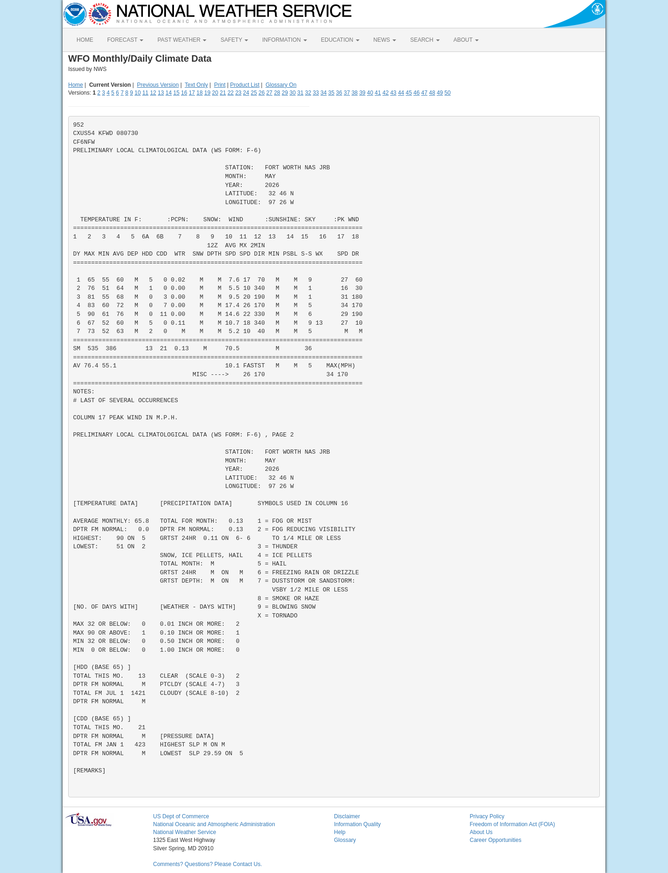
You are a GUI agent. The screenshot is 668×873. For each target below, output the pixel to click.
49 (440, 93)
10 (138, 93)
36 (339, 93)
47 (424, 93)
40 (370, 93)
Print (219, 85)
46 (416, 93)
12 (153, 93)
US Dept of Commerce (181, 816)
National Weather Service (184, 832)
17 (192, 93)
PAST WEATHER (181, 40)
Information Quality (357, 824)
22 (230, 93)
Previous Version (158, 85)
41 (378, 93)
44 (401, 93)
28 (277, 93)
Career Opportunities (495, 840)
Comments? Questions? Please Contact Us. (207, 864)
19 (207, 93)
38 (355, 93)
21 (223, 93)
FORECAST (125, 40)
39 (362, 93)
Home (75, 85)
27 (269, 93)
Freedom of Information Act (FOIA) (512, 824)
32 (308, 93)
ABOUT (466, 40)
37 (347, 93)
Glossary (345, 840)
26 (261, 93)
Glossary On (280, 85)
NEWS (384, 40)
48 (432, 93)
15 (176, 93)
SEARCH (424, 40)
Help (340, 832)
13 (161, 93)
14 (169, 93)
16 (184, 93)
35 (331, 93)
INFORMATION (284, 40)
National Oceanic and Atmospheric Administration (214, 824)
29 (285, 93)
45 (409, 93)
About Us (481, 832)
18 (200, 93)
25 (254, 93)
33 (316, 93)
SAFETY (234, 40)
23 (238, 93)
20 (215, 93)
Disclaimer (347, 816)
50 (447, 93)
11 (145, 93)
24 (246, 93)
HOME (85, 40)
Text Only (196, 85)
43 (393, 93)
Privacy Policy (487, 816)
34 (324, 93)
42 (385, 93)
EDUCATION (340, 40)
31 (300, 93)
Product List (244, 85)
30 (292, 93)
